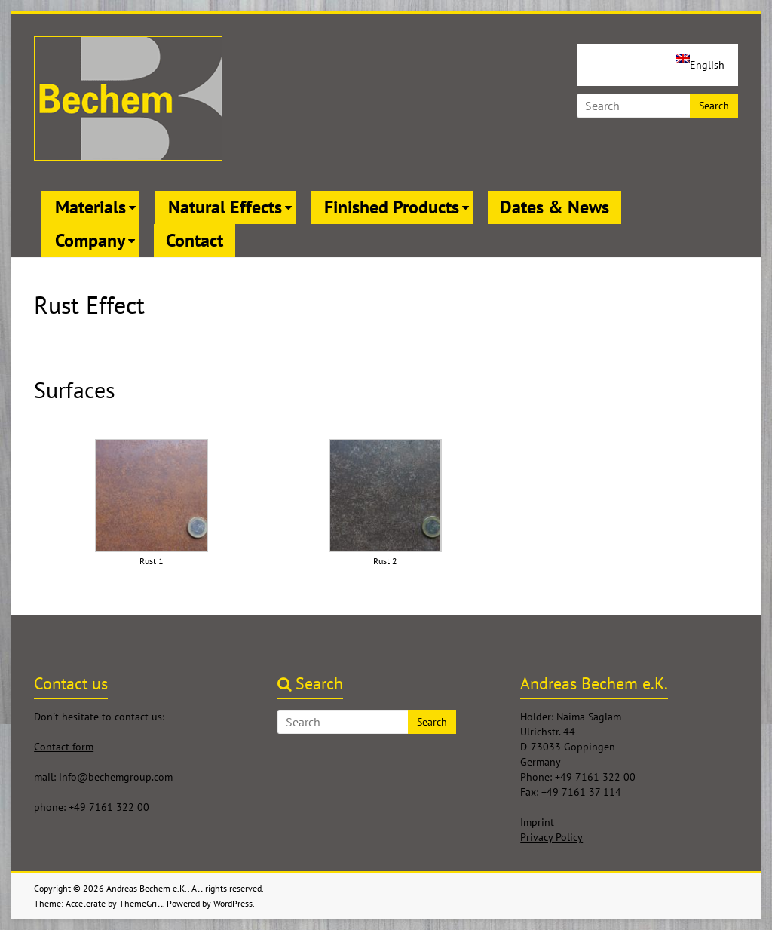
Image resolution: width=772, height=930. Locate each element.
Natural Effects (225, 207)
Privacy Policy (551, 837)
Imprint (537, 822)
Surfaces (74, 389)
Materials (90, 207)
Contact (194, 240)
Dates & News (554, 207)
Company (90, 240)
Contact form (63, 747)
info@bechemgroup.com (116, 777)
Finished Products (391, 207)
